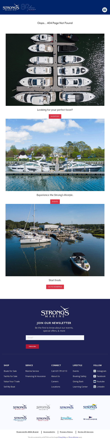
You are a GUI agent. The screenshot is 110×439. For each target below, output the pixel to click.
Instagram (99, 371)
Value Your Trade (12, 381)
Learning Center (80, 386)
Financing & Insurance (35, 376)
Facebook (99, 376)
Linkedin (99, 386)
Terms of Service (86, 432)
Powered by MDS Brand (28, 432)
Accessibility (49, 432)
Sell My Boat (9, 386)
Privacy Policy (66, 432)
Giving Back (78, 381)
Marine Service (32, 371)
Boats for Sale (10, 371)
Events (76, 371)
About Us (55, 376)
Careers (54, 381)
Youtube (99, 381)
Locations (55, 386)
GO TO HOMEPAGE (55, 287)
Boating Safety (79, 376)
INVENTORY (55, 116)
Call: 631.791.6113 (59, 371)
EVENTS (55, 202)
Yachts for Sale (10, 376)
